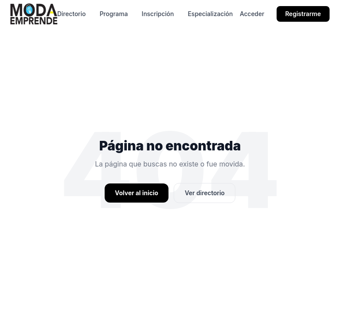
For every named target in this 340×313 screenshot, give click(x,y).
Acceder (252, 13)
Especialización (210, 13)
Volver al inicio (136, 192)
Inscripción (158, 13)
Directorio (71, 13)
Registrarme (303, 13)
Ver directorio (204, 192)
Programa (113, 13)
